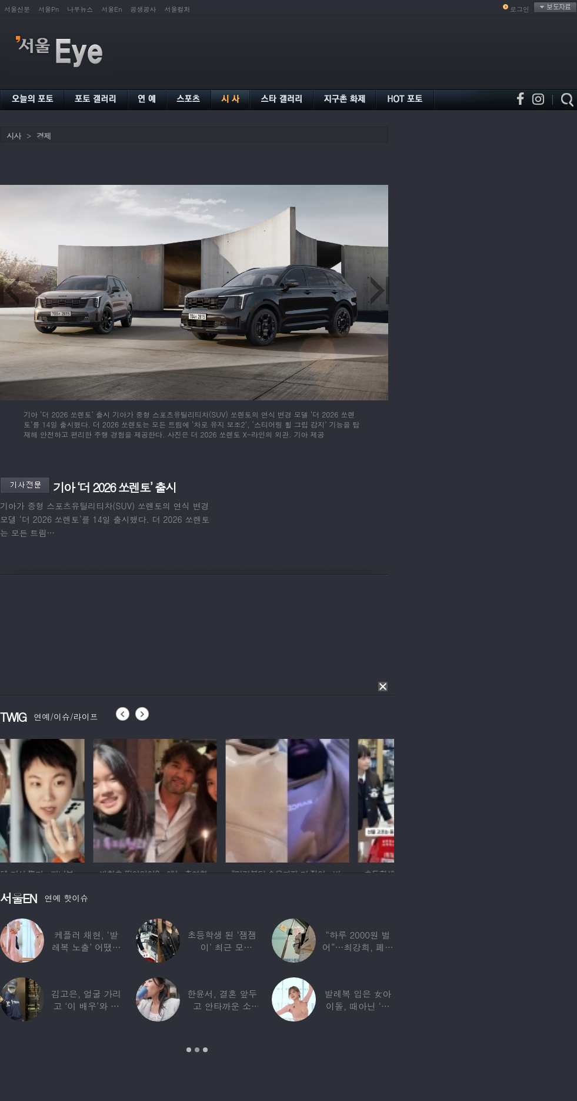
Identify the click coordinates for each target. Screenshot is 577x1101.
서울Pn (48, 9)
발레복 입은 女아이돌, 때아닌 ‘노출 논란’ (357, 1005)
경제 (43, 135)
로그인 (519, 9)
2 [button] (197, 1049)
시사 (13, 135)
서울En (111, 9)
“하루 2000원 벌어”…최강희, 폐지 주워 (357, 947)
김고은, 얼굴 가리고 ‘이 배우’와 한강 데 (86, 1005)
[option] (62, 799)
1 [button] (188, 1049)
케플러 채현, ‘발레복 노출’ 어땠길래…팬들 (86, 947)
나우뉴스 (80, 9)
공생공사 (143, 9)
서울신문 (17, 9)
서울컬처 (178, 9)
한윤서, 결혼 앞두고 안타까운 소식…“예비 (222, 1005)
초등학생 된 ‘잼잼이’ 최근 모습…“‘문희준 (222, 947)
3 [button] (205, 1049)
